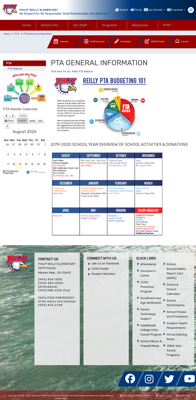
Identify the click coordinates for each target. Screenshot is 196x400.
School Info (52, 25)
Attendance (148, 264)
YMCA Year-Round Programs (174, 350)
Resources (142, 25)
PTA (17, 33)
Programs (112, 25)
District (124, 9)
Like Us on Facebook (105, 263)
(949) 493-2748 (50, 305)
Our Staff (82, 25)
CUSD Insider (100, 268)
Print (10, 120)
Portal (138, 9)
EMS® (57, 398)
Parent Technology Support (148, 314)
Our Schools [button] (156, 9)
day (40, 120)
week (32, 120)
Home (26, 25)
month (22, 120)
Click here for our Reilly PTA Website (72, 71)
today (23, 115)
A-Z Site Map (183, 395)
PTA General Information (37, 33)
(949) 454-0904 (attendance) (50, 284)
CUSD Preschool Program (147, 286)
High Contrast (165, 396)
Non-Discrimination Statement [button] (137, 395)
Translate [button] (177, 9)
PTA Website (15, 68)
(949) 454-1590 (50, 279)
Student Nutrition (103, 274)
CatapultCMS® (105, 395)
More (168, 25)
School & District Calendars (173, 289)
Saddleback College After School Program (151, 330)
